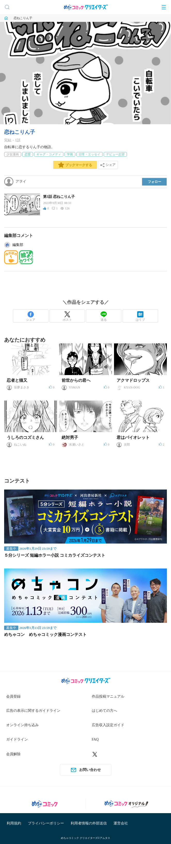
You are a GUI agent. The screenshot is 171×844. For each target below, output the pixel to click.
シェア (30, 316)
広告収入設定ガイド (108, 725)
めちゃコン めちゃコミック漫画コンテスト (45, 634)
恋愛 (28, 154)
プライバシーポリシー (46, 823)
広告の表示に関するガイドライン (33, 711)
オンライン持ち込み (22, 725)
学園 (70, 154)
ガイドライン (17, 739)
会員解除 (13, 754)
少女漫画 (12, 154)
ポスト (67, 316)
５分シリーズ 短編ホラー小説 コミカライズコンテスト (54, 555)
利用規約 (14, 823)
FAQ (95, 739)
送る (104, 316)
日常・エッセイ (89, 154)
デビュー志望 (115, 154)
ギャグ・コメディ (48, 154)
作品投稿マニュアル (108, 696)
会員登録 (13, 696)
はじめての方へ (104, 711)
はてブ (140, 316)
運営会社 (120, 823)
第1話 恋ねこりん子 (59, 197)
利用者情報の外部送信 (89, 823)
